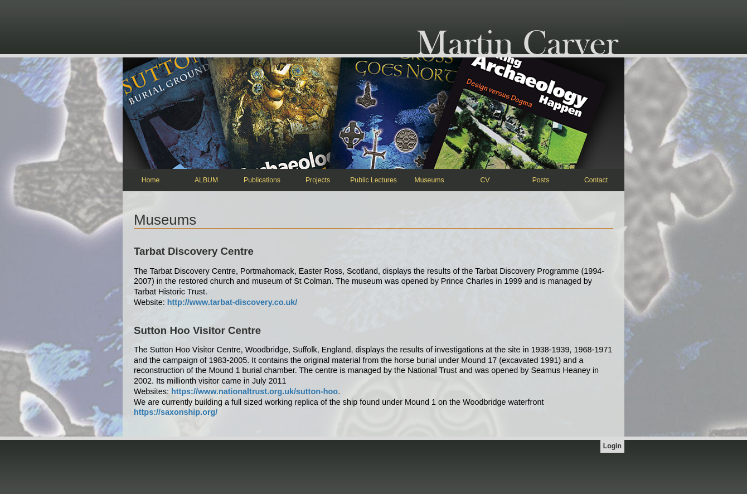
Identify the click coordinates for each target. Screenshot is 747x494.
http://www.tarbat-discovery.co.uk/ (232, 302)
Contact (596, 180)
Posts (541, 180)
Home (151, 180)
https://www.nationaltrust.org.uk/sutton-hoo (254, 391)
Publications (262, 180)
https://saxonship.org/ (175, 412)
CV (485, 180)
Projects (317, 180)
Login (612, 446)
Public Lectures (373, 180)
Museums (429, 180)
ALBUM (206, 180)
